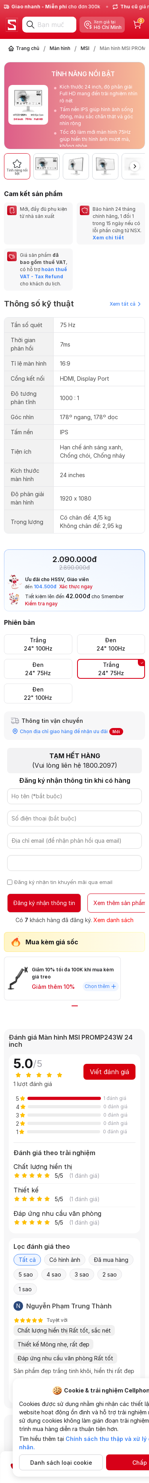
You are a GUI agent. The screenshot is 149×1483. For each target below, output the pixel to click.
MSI (85, 48)
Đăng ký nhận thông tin (44, 902)
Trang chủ (27, 48)
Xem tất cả (125, 304)
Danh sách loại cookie (61, 1462)
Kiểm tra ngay (41, 604)
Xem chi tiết (108, 238)
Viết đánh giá (109, 1072)
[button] (134, 166)
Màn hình (60, 48)
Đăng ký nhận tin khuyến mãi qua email (63, 882)
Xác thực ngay (76, 586)
